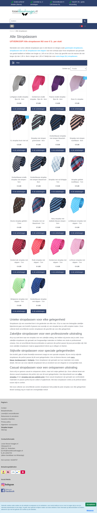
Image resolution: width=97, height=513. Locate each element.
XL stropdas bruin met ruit (19, 140)
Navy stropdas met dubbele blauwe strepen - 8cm (57, 221)
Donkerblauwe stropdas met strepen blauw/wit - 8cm (58, 138)
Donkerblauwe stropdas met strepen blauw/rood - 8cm (38, 179)
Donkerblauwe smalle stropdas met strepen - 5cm (19, 179)
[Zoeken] (46, 21)
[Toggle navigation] (12, 26)
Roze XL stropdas (77, 99)
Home (12, 31)
